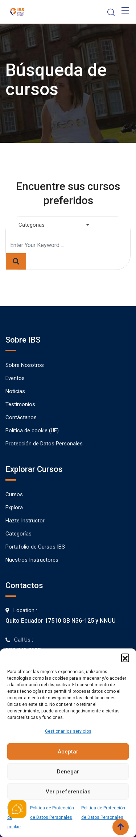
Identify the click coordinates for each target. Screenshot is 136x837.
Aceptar (68, 751)
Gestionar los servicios (68, 731)
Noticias (15, 391)
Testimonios (20, 404)
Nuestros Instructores (31, 560)
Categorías (18, 533)
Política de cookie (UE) (32, 430)
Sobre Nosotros (24, 365)
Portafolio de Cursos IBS (35, 546)
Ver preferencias (68, 791)
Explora (14, 507)
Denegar (68, 771)
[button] (125, 657)
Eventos (15, 378)
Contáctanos (21, 417)
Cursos (14, 494)
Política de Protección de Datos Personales (52, 812)
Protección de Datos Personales (44, 443)
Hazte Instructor (25, 520)
